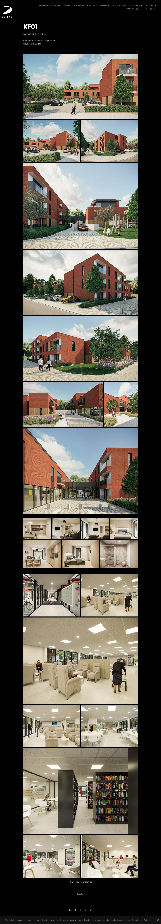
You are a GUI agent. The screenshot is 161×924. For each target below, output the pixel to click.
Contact (130, 9)
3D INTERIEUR (78, 5)
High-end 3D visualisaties (49, 5)
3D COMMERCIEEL (120, 5)
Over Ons (67, 5)
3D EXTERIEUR (91, 5)
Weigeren (148, 920)
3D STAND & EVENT (136, 5)
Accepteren (137, 920)
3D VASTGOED (105, 5)
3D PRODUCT (151, 5)
